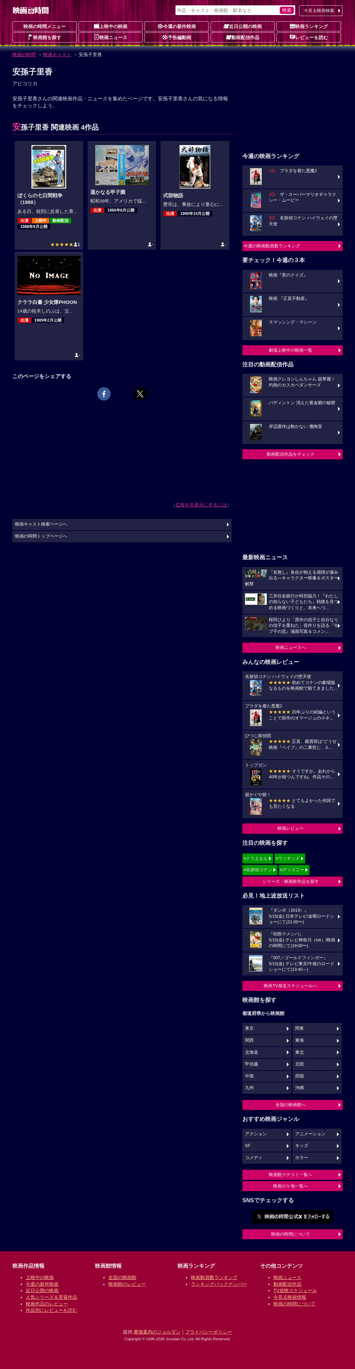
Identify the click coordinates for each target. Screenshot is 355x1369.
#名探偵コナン (258, 869)
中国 (249, 1076)
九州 (249, 1088)
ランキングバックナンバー (219, 1284)
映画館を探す (44, 37)
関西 (249, 1040)
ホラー (301, 1157)
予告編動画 (176, 37)
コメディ (253, 1157)
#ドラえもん (256, 858)
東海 (299, 1040)
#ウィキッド (288, 858)
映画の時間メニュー (44, 26)
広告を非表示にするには (201, 504)
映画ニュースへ (290, 647)
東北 (299, 1052)
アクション (256, 1134)
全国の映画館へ (290, 1104)
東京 (249, 1028)
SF (247, 1145)
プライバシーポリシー (208, 1332)
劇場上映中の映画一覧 (290, 350)
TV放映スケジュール (295, 1290)
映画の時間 (24, 54)
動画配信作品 (242, 37)
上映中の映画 (110, 26)
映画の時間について (290, 1234)
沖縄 (299, 1088)
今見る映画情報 (289, 1297)
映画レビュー (290, 828)
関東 (299, 1028)
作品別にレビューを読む (51, 1310)
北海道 (251, 1052)
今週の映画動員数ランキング (272, 245)
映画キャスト (57, 54)
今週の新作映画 (177, 26)
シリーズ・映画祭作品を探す (290, 881)
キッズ (301, 1145)
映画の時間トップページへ (41, 536)
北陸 (299, 1064)
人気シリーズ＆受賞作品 (51, 1297)
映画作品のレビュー (47, 1303)
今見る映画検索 (319, 10)
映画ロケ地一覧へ (290, 1185)
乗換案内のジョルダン (157, 1332)
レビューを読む (309, 37)
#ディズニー (292, 869)
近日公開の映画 (243, 26)
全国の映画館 (122, 1277)
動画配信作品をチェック (291, 454)
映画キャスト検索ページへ (41, 524)
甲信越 (251, 1064)
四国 (299, 1076)
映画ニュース (110, 37)
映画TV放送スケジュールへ (290, 985)
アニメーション (310, 1134)
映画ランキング (309, 26)
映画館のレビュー (127, 1284)
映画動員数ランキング (214, 1277)
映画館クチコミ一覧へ (290, 1174)
